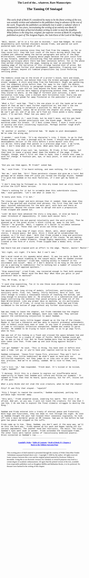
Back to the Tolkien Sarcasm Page (44, 524)
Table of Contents (40, 521)
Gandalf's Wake (24, 521)
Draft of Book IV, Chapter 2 (59, 521)
